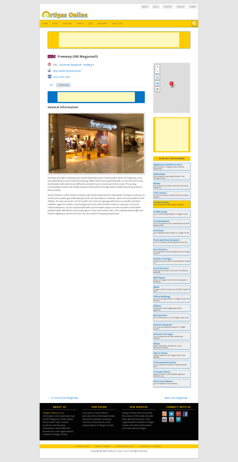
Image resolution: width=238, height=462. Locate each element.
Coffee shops (160, 211)
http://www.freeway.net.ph (67, 70)
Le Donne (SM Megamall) (63, 397)
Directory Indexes (163, 381)
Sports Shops (161, 353)
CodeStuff (186, 112)
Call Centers (160, 193)
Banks (157, 183)
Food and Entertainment (167, 240)
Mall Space (159, 277)
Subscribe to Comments (150, 446)
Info (51, 85)
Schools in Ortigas (163, 334)
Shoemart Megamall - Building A (77, 64)
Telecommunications (165, 362)
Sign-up (180, 7)
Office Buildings (162, 296)
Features (67, 23)
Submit (193, 7)
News (55, 23)
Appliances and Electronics (168, 164)
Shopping (102, 23)
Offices (157, 306)
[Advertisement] (119, 39)
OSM (181, 112)
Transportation (162, 371)
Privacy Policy (83, 446)
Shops (157, 343)
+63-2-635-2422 (61, 76)
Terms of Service (103, 446)
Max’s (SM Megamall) (177, 397)
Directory (117, 23)
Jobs (90, 23)
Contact (168, 7)
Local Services (161, 268)
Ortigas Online (50, 412)
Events (80, 23)
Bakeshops (159, 174)
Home (45, 23)
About (145, 7)
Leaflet (176, 112)
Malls (156, 287)
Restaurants (160, 315)
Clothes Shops (161, 202)
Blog (156, 7)
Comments (63, 85)
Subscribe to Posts (125, 446)
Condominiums (162, 221)
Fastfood (158, 230)
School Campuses (163, 324)
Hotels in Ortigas (163, 258)
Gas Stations (160, 249)
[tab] (52, 85)
